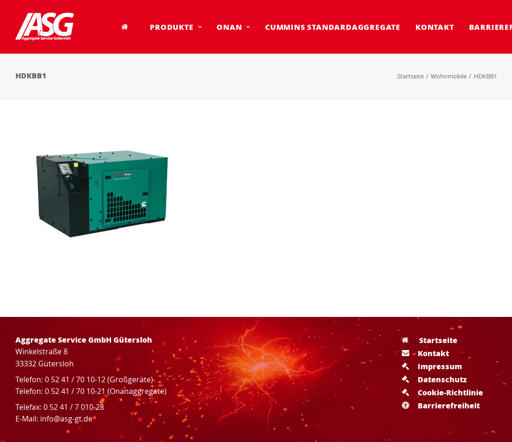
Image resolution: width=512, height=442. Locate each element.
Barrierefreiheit (441, 405)
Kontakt (434, 26)
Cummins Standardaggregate (332, 26)
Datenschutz (434, 379)
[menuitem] (128, 26)
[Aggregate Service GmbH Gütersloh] (44, 27)
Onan (233, 26)
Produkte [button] (176, 26)
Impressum (432, 366)
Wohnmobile (449, 76)
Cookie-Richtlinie (442, 392)
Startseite (410, 76)
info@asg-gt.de (66, 419)
